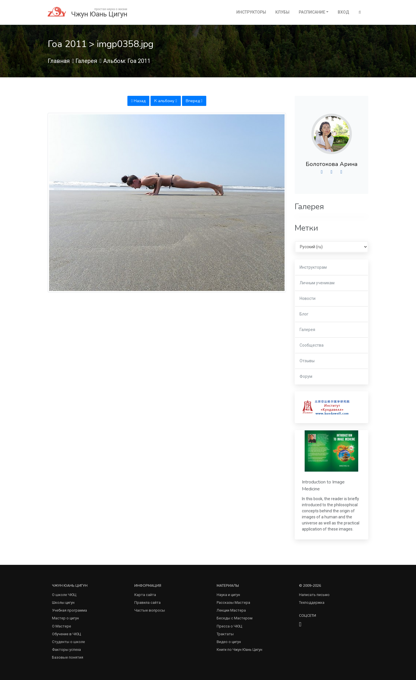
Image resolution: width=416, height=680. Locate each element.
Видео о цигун (229, 642)
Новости (307, 298)
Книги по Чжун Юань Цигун (239, 649)
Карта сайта (145, 595)
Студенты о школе (68, 642)
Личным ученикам (317, 283)
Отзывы (307, 360)
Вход (343, 12)
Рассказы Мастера (233, 602)
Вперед (194, 101)
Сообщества (312, 345)
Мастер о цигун (65, 618)
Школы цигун (63, 602)
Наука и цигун (228, 595)
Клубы (282, 12)
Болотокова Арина (332, 164)
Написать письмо (314, 595)
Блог (304, 314)
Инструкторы (251, 12)
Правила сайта (147, 602)
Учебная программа (69, 610)
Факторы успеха (66, 649)
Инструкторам (313, 267)
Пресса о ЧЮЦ (229, 626)
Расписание (312, 12)
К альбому (165, 101)
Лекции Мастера (231, 610)
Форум (306, 376)
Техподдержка (311, 602)
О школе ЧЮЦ (64, 595)
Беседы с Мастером (234, 618)
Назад (138, 101)
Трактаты (225, 634)
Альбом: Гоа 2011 (127, 60)
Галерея (86, 60)
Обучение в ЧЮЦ (66, 634)
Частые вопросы (149, 610)
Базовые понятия (67, 657)
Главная (59, 60)
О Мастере (61, 626)
